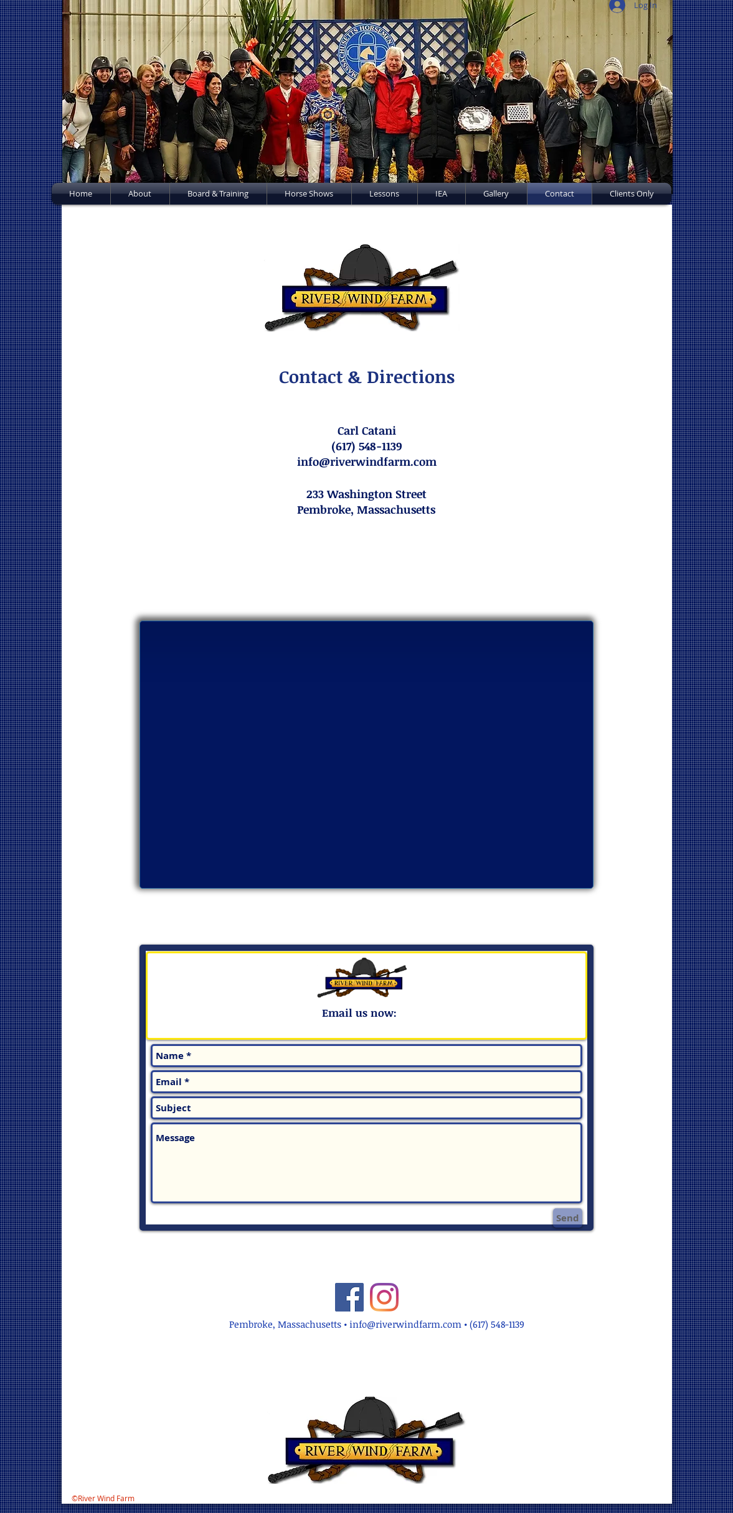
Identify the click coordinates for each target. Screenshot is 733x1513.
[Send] (567, 1218)
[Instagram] (384, 1297)
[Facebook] (349, 1297)
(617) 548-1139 (497, 1324)
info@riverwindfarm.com (405, 1324)
